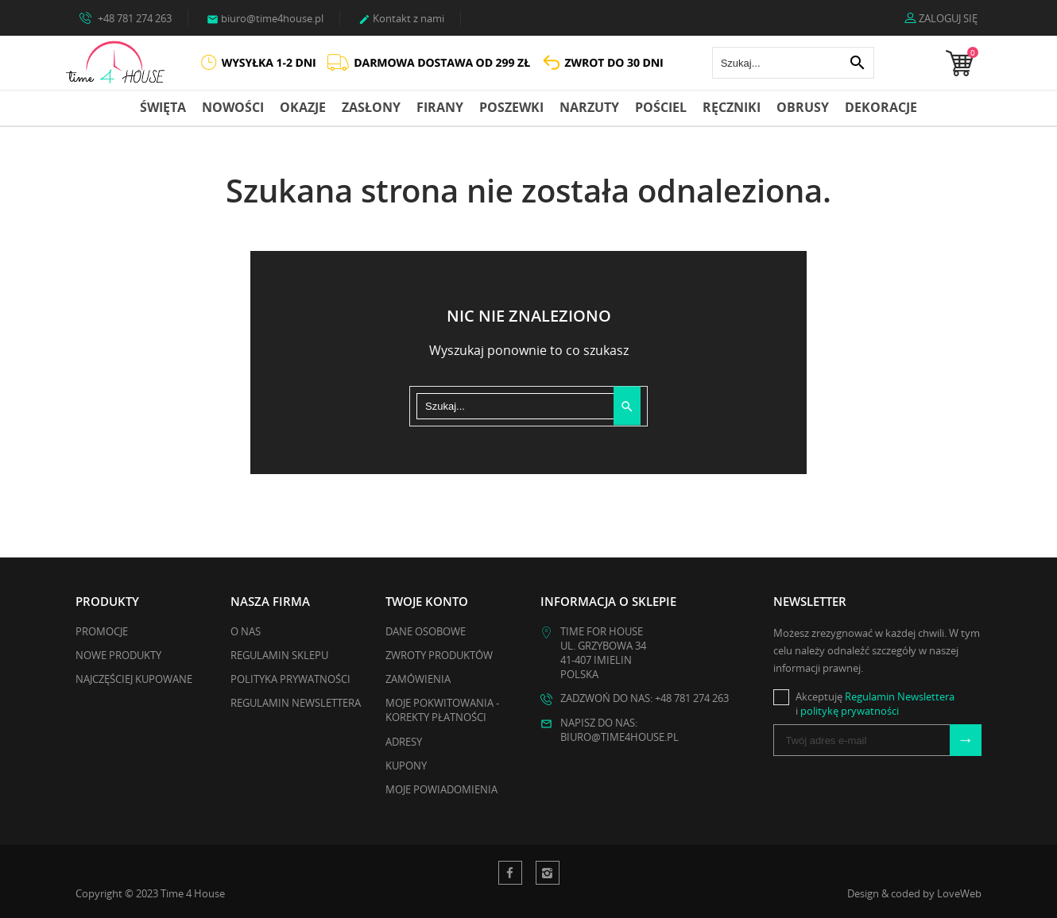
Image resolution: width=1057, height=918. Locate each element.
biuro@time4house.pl (265, 18)
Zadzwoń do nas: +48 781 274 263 (644, 698)
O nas (245, 631)
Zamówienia (418, 679)
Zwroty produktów (439, 655)
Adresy (403, 742)
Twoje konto (426, 601)
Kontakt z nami (401, 18)
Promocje (102, 631)
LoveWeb (959, 893)
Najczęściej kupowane (134, 679)
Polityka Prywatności (290, 679)
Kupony (406, 765)
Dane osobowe (425, 631)
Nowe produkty (118, 655)
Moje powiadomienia (441, 789)
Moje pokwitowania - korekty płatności (442, 710)
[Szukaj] (793, 62)
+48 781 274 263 (125, 17)
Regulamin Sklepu (279, 655)
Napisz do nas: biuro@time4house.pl (619, 730)
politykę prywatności (849, 711)
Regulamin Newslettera (295, 703)
